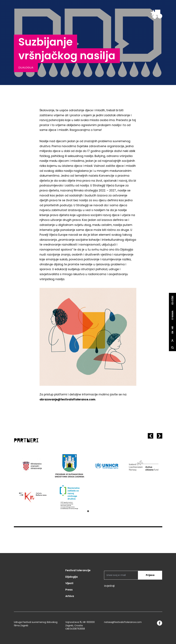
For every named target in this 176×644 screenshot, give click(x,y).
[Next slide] (159, 436)
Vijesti (69, 583)
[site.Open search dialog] (172, 347)
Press (69, 590)
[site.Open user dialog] (172, 340)
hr (172, 327)
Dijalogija (71, 577)
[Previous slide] (150, 436)
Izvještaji (109, 586)
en (172, 332)
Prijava (150, 575)
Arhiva (69, 596)
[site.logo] (156, 14)
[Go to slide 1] (88, 511)
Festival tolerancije (78, 570)
